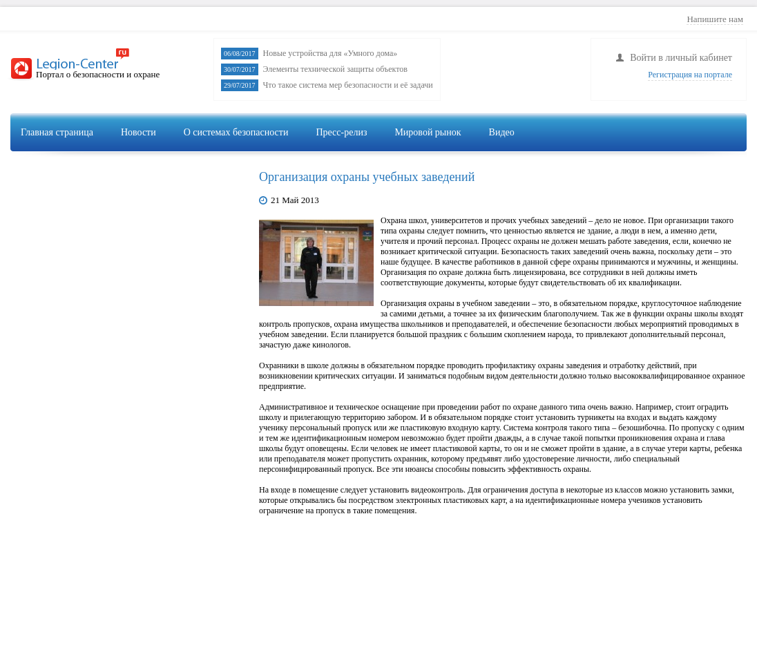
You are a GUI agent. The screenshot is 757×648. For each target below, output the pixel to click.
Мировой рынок (427, 132)
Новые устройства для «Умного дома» (330, 53)
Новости (138, 132)
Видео (502, 132)
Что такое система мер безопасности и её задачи (348, 85)
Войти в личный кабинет (681, 58)
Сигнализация (628, 163)
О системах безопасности (236, 132)
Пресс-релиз (341, 132)
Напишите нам (715, 19)
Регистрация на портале (690, 74)
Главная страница (57, 132)
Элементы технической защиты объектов (335, 69)
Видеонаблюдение (533, 163)
